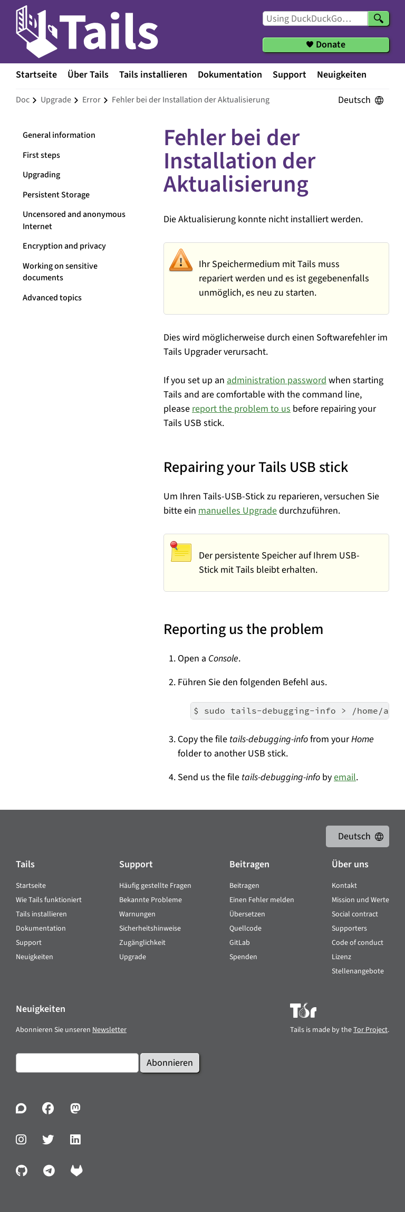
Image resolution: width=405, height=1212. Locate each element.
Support (289, 74)
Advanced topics (52, 298)
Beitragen (244, 885)
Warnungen (137, 914)
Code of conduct (357, 943)
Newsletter (109, 1030)
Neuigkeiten (342, 74)
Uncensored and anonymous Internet (74, 220)
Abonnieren (170, 1062)
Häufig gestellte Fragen (155, 885)
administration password (276, 380)
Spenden (243, 957)
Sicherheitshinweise (150, 928)
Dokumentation (230, 74)
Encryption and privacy (64, 246)
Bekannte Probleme (150, 900)
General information (59, 135)
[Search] (378, 18)
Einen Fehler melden (261, 900)
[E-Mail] (77, 1063)
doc (23, 100)
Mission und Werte (360, 900)
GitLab (239, 943)
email (345, 777)
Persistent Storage (56, 195)
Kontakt (344, 885)
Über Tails (88, 74)
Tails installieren (153, 74)
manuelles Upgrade (237, 510)
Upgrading (41, 175)
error (91, 100)
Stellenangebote (358, 971)
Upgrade (132, 957)
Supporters (349, 928)
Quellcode (245, 928)
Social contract (355, 914)
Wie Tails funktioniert (49, 900)
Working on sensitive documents (60, 272)
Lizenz (341, 957)
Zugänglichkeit (142, 943)
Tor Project (370, 1030)
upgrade (56, 100)
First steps (41, 155)
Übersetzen (247, 914)
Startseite (36, 74)
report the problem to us (241, 408)
